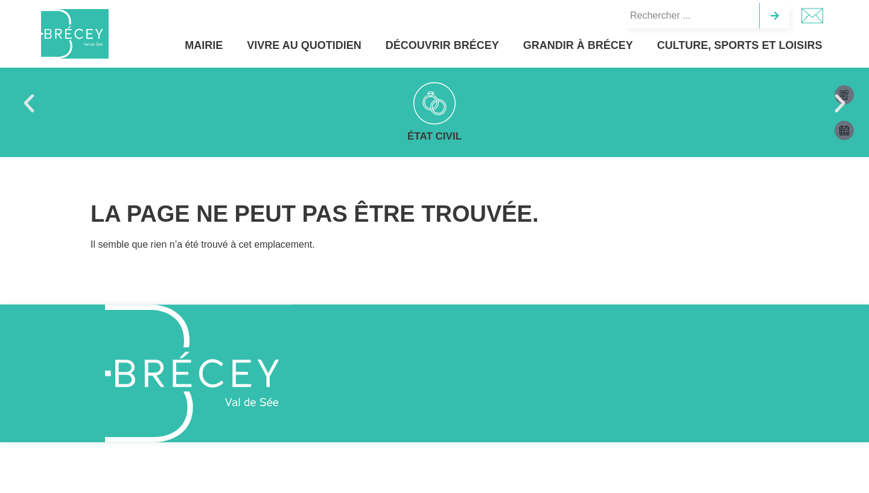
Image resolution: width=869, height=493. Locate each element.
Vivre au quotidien (327, 45)
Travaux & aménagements (596, 136)
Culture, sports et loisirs (744, 45)
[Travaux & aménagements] (596, 103)
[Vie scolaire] (434, 103)
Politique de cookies (657, 471)
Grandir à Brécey (591, 45)
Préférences (804, 444)
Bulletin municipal (273, 136)
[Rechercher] (774, 15)
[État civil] (112, 103)
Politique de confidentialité (734, 471)
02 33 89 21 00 (506, 387)
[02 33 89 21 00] (460, 389)
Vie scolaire (434, 136)
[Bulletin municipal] (273, 103)
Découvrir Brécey (461, 45)
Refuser (704, 444)
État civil (112, 136)
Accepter (604, 444)
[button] (29, 103)
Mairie (222, 45)
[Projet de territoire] (757, 103)
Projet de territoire (757, 136)
